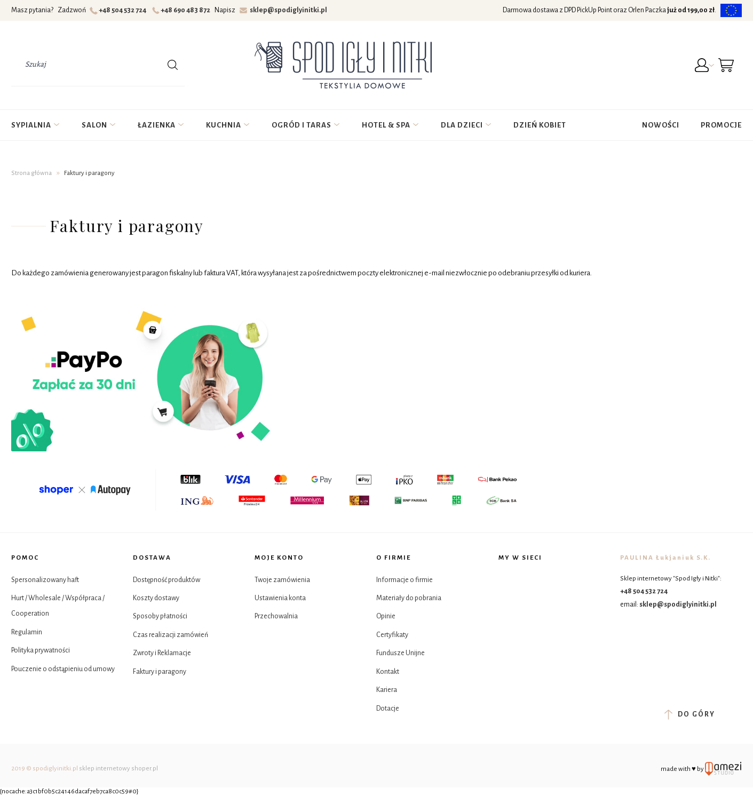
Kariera (386, 690)
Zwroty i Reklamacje (162, 653)
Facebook (507, 580)
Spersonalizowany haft (45, 580)
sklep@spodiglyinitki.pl (284, 10)
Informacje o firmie (404, 580)
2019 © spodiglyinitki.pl (44, 768)
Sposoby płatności (160, 616)
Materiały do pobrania (408, 598)
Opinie (385, 616)
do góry (689, 714)
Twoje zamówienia (282, 580)
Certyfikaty (392, 635)
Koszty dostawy (156, 598)
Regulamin (26, 632)
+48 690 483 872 (182, 10)
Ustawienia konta (280, 598)
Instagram (534, 580)
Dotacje (387, 708)
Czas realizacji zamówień (170, 635)
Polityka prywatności (40, 650)
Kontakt (387, 671)
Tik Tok (507, 607)
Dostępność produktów (166, 580)
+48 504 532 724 (119, 10)
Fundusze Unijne (400, 653)
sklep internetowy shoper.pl (118, 768)
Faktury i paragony (159, 671)
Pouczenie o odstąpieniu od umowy (63, 669)
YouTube (534, 607)
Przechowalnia (276, 616)
